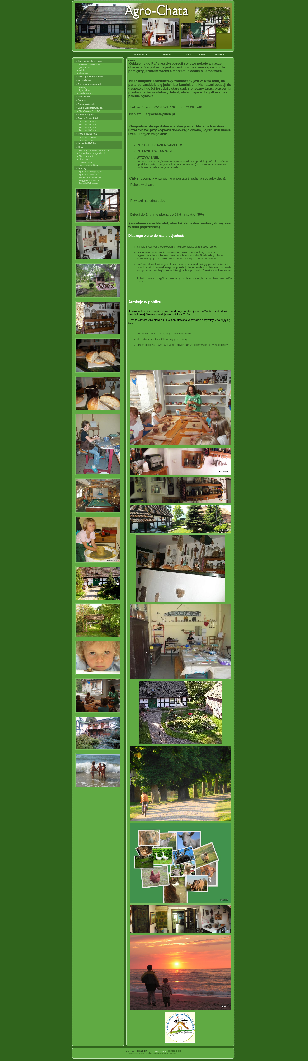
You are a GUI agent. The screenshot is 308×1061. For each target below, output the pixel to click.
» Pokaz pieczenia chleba (90, 76)
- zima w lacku (84, 162)
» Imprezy (81, 168)
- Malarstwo (83, 73)
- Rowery (82, 87)
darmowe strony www (158, 1053)
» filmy (80, 147)
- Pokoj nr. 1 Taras (86, 137)
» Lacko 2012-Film (86, 143)
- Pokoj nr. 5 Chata (86, 130)
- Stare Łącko (84, 159)
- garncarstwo (84, 67)
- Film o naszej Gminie (88, 165)
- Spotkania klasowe (87, 174)
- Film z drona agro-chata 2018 (93, 150)
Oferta (188, 54)
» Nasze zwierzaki (86, 104)
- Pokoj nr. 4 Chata (86, 127)
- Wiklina (81, 70)
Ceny (202, 54)
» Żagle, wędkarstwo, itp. (90, 108)
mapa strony (160, 1051)
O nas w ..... (168, 54)
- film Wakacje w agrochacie (91, 153)
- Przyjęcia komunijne (88, 180)
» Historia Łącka (85, 114)
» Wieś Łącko (83, 96)
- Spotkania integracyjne (89, 171)
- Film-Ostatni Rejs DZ (88, 111)
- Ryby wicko (83, 90)
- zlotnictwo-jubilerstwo (89, 64)
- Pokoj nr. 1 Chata (86, 121)
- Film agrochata (85, 156)
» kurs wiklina (84, 80)
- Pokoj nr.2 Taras (86, 140)
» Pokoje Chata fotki (87, 118)
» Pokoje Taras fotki (87, 133)
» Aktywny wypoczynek (89, 84)
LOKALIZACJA (140, 54)
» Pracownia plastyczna (89, 61)
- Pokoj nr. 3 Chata (86, 124)
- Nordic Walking (85, 93)
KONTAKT (221, 54)
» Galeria (81, 100)
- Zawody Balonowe (87, 183)
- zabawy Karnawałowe (89, 177)
